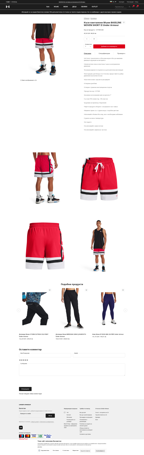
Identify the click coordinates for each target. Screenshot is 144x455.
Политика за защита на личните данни (86, 424)
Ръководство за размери (71, 420)
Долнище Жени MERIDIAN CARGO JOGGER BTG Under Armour (71, 335)
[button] (124, 26)
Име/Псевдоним (24, 353)
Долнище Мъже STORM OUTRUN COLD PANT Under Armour (33, 335)
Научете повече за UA (101, 415)
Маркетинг (76, 450)
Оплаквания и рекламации (83, 420)
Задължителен (45, 450)
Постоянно (56, 450)
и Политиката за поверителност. (46, 421)
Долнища (94, 18)
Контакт (69, 415)
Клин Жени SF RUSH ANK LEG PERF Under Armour (108, 334)
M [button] (94, 39)
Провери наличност (124, 53)
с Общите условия (35, 421)
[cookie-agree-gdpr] (100, 450)
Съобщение (23, 363)
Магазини (69, 417)
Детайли (40, 447)
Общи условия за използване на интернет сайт (86, 430)
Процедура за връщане (86, 417)
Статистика (66, 450)
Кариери (97, 417)
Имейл (76, 353)
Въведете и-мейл (25, 413)
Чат (68, 412)
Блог (96, 419)
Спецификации (104, 53)
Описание (87, 53)
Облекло (86, 18)
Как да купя (83, 412)
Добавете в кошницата (109, 46)
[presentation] (33, 381)
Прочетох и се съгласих (36, 422)
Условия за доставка (85, 434)
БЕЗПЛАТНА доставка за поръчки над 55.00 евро (72, 2)
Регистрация (130, 2)
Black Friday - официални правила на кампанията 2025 (70, 425)
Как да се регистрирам (86, 415)
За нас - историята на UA (102, 412)
